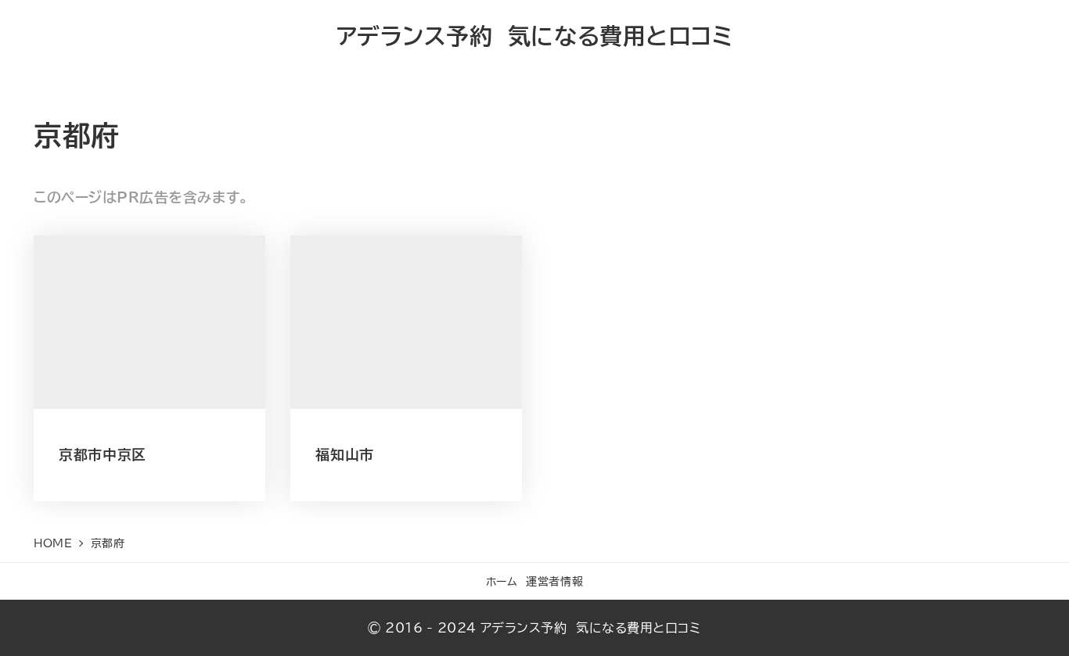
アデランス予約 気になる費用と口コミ (535, 36)
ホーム (502, 581)
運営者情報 (554, 581)
